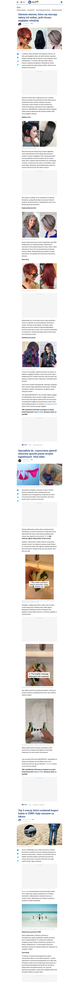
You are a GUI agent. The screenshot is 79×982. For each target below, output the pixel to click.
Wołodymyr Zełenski (57, 10)
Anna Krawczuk (25, 23)
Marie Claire (25, 891)
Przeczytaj (49, 764)
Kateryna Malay (25, 459)
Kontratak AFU (30, 10)
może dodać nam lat (50, 404)
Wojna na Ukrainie (21, 10)
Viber (41, 412)
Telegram (36, 412)
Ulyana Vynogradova (26, 819)
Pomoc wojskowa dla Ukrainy (43, 10)
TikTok (46, 536)
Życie (32, 23)
